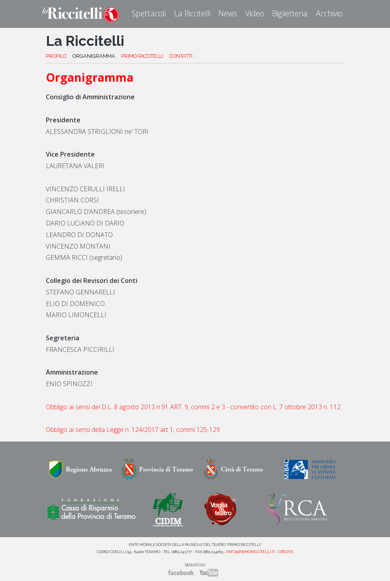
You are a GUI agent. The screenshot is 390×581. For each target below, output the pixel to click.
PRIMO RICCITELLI (142, 56)
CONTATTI (180, 56)
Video (254, 13)
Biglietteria (290, 13)
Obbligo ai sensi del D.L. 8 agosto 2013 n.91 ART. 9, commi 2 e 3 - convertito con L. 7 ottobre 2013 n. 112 (193, 406)
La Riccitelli (192, 13)
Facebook (181, 573)
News (227, 13)
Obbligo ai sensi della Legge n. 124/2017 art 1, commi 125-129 (133, 429)
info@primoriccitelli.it (250, 552)
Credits (285, 552)
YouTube (209, 573)
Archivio (329, 13)
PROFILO (56, 56)
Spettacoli (149, 13)
